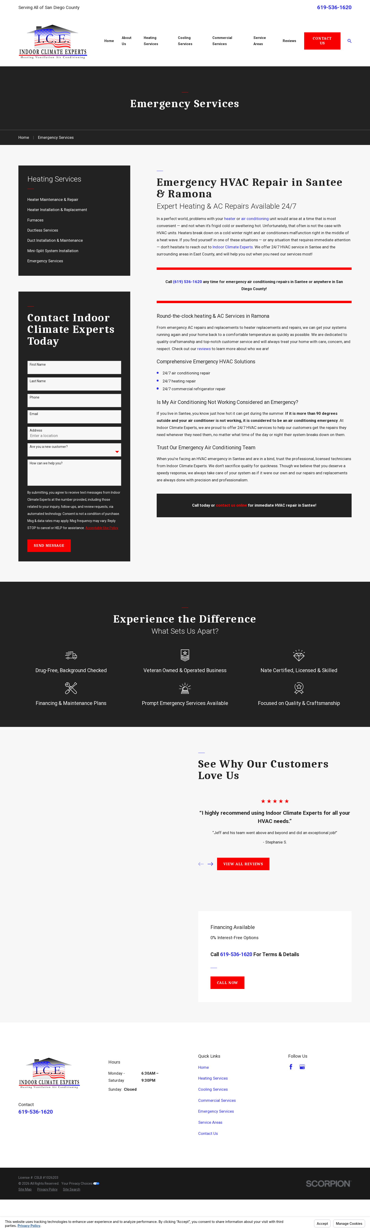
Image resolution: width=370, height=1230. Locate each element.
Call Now (227, 1013)
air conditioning (255, 218)
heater (229, 218)
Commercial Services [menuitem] (222, 41)
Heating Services (213, 1109)
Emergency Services (216, 1142)
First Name (38, 364)
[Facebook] (291, 1097)
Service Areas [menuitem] (259, 41)
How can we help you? (46, 463)
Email (34, 414)
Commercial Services (217, 1130)
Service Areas (210, 1152)
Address (36, 430)
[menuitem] (74, 200)
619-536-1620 (334, 7)
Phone (34, 397)
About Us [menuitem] (126, 41)
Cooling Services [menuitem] (185, 41)
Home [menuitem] (109, 41)
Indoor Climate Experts (233, 247)
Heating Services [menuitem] (151, 41)
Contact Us (322, 40)
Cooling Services (213, 1119)
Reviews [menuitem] (289, 41)
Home (203, 1097)
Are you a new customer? (49, 447)
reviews (204, 349)
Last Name (38, 381)
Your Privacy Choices (80, 1214)
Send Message (49, 545)
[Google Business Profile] (302, 1097)
